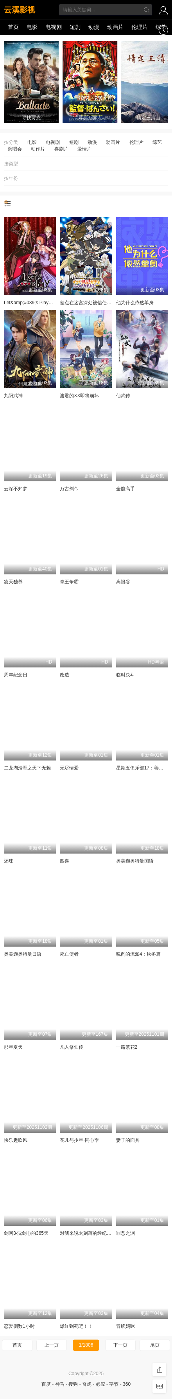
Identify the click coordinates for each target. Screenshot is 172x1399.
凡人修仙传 (71, 1047)
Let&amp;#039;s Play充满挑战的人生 (42, 302)
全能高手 (125, 488)
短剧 (75, 27)
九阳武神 (13, 395)
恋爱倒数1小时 (19, 1326)
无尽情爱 (69, 768)
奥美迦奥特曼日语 (22, 954)
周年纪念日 (15, 675)
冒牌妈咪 (125, 1326)
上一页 (52, 1345)
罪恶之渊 (125, 1233)
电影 (32, 27)
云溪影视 (19, 9)
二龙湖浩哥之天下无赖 (27, 768)
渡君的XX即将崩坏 (79, 395)
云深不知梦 (15, 488)
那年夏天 (13, 1047)
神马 (59, 1384)
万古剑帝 (69, 488)
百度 (46, 1384)
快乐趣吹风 (15, 1140)
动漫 (93, 27)
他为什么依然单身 (135, 302)
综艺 (161, 27)
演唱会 (15, 149)
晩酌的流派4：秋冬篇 (138, 954)
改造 (64, 675)
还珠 (8, 861)
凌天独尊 (13, 582)
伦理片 (139, 27)
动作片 (38, 149)
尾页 (154, 1345)
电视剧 (53, 27)
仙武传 (123, 395)
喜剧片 (61, 149)
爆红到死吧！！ (76, 1326)
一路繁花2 (127, 1047)
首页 (13, 27)
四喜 (64, 861)
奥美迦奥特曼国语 (135, 861)
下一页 (120, 1345)
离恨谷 (123, 582)
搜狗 (73, 1384)
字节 (113, 1384)
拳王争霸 (69, 582)
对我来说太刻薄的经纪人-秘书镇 (93, 1233)
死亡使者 (69, 954)
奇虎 (86, 1384)
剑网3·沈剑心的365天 (26, 1233)
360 (127, 1384)
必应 (100, 1384)
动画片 (115, 27)
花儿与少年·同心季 (79, 1140)
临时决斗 (125, 675)
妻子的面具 (128, 1140)
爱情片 (84, 149)
